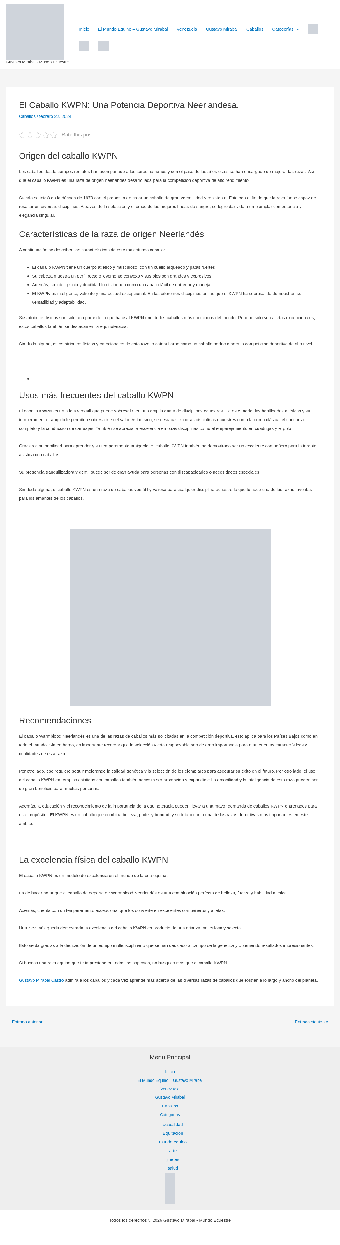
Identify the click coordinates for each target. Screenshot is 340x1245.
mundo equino (173, 1141)
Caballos (254, 28)
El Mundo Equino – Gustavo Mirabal (133, 28)
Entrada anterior (24, 1022)
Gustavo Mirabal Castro (42, 980)
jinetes (173, 1159)
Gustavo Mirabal (222, 28)
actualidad (173, 1124)
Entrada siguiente (314, 1022)
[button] (296, 29)
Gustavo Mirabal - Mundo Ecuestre (37, 62)
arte (173, 1150)
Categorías (285, 29)
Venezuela (187, 28)
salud (173, 1168)
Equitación (173, 1133)
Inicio (84, 28)
